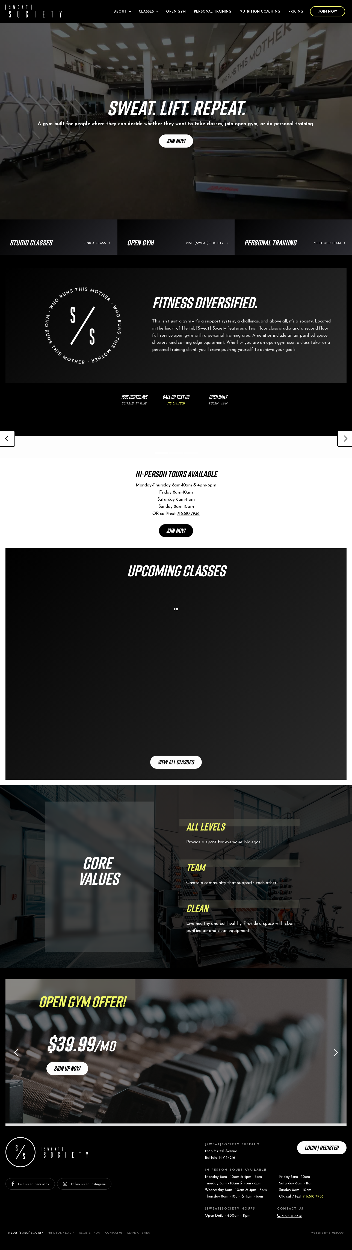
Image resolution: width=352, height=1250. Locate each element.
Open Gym (176, 11)
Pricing (295, 11)
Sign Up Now (67, 1068)
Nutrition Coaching (259, 11)
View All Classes (176, 762)
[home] (33, 11)
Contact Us (114, 1232)
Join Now (327, 11)
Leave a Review (139, 1232)
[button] (122, 11)
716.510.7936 (188, 514)
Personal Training (212, 11)
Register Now (89, 1232)
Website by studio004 (327, 1232)
